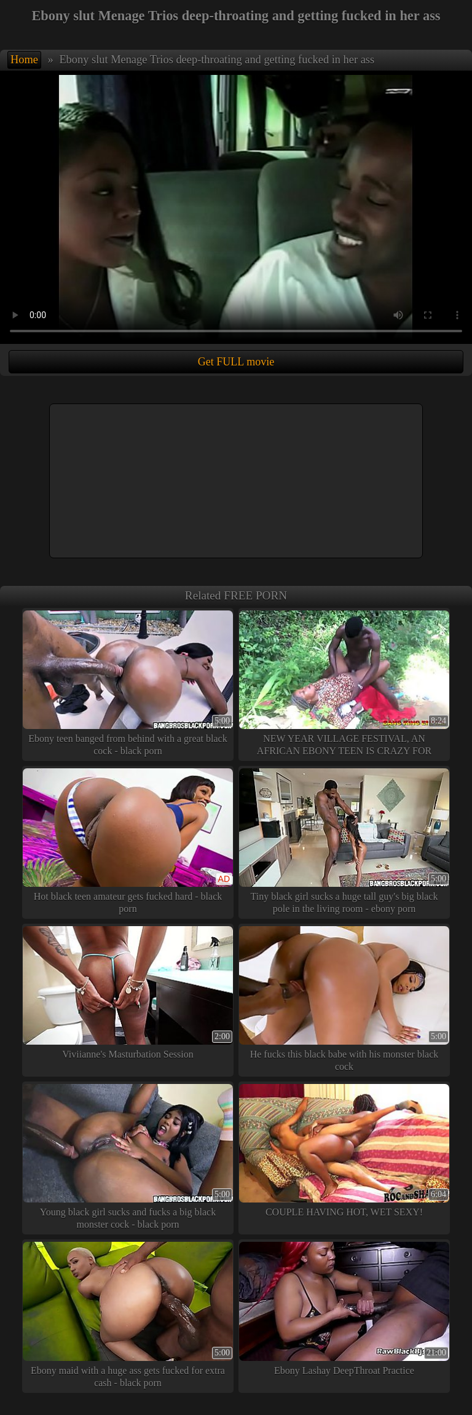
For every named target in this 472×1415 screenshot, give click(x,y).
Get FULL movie (236, 362)
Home (24, 59)
